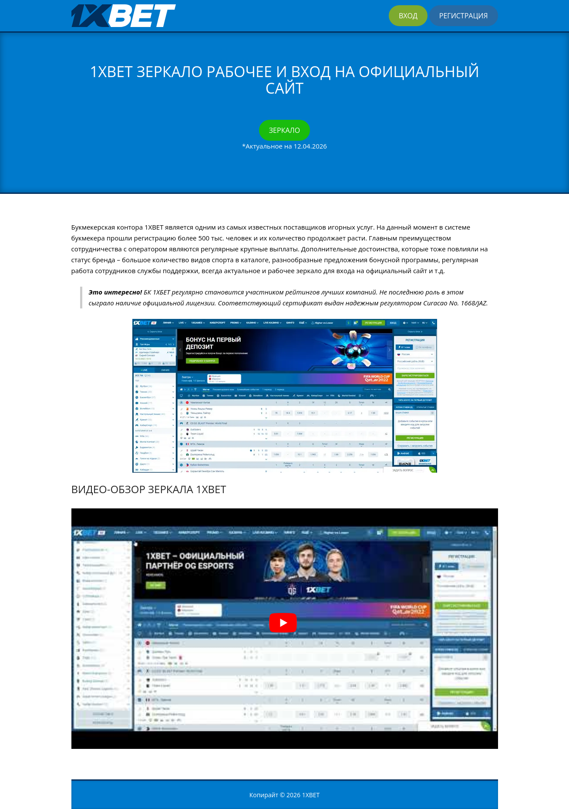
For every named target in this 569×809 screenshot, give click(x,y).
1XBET (311, 795)
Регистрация (463, 15)
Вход (408, 15)
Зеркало (284, 130)
